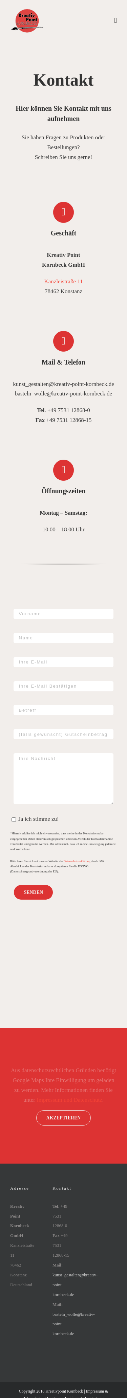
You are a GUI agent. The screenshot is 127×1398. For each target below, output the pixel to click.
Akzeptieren (63, 1117)
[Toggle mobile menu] (115, 20)
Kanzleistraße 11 (63, 281)
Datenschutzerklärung (77, 861)
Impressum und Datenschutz (69, 1100)
